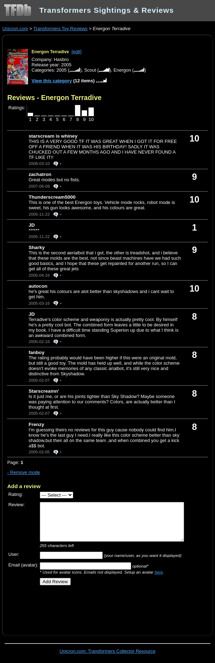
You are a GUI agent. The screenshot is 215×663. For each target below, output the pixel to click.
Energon (122, 70)
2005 (62, 70)
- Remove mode (23, 472)
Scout (90, 70)
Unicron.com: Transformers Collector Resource (108, 651)
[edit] (76, 51)
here (159, 572)
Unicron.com (15, 28)
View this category (52, 80)
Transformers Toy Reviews (60, 28)
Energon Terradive (50, 51)
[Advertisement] (90, 608)
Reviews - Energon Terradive (54, 97)
